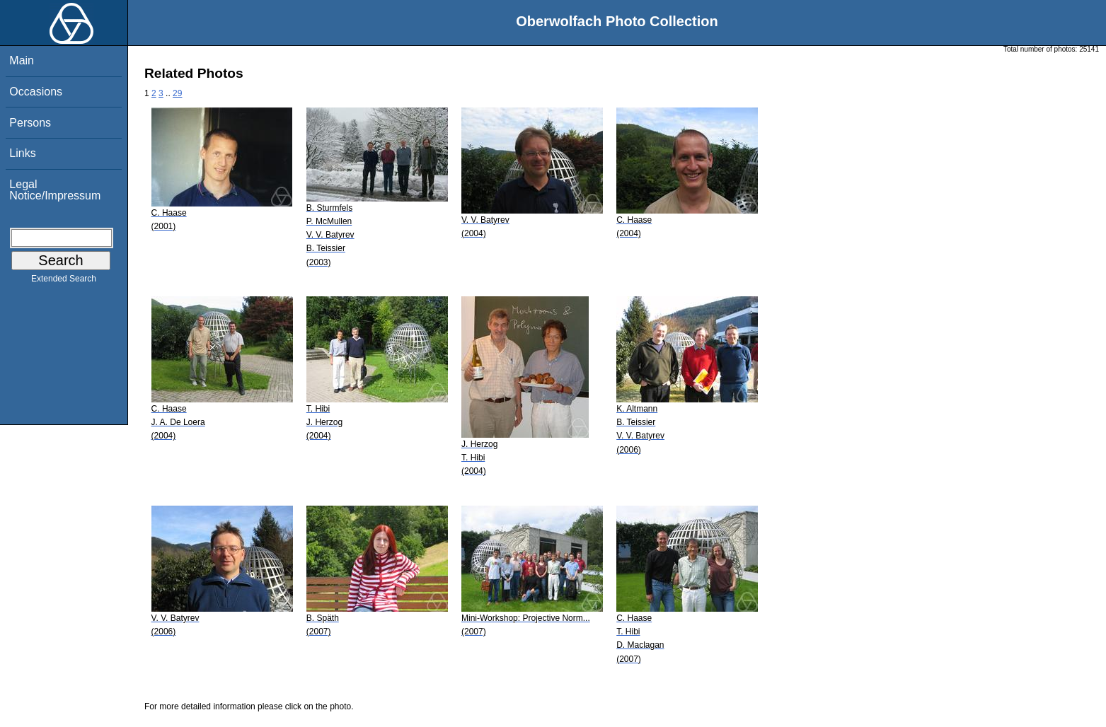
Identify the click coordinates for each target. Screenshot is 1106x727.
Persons (30, 123)
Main (21, 60)
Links (22, 153)
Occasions (35, 92)
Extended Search (63, 281)
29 (177, 93)
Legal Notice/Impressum (54, 190)
